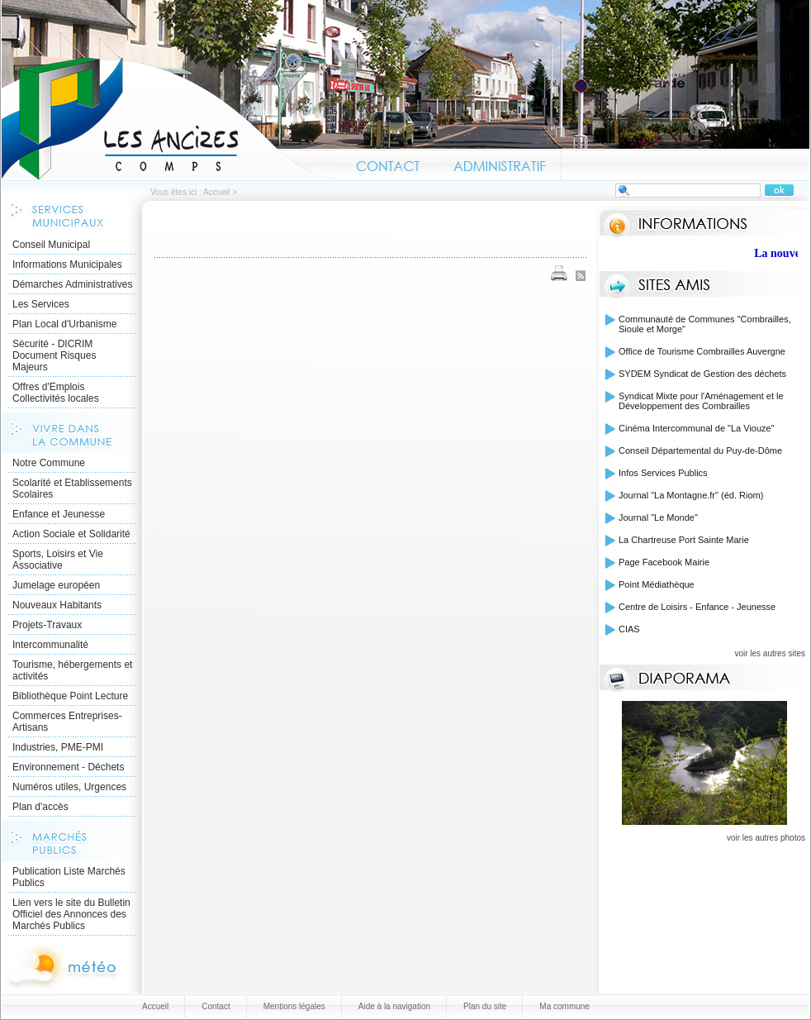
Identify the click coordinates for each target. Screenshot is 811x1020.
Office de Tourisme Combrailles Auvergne (702, 351)
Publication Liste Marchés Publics (69, 877)
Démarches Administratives (72, 284)
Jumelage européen (56, 585)
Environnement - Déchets (68, 767)
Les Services (40, 304)
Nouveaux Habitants (57, 605)
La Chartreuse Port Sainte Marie (684, 540)
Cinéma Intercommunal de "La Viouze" (697, 428)
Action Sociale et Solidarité (71, 534)
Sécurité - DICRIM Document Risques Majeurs (54, 355)
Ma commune (564, 1006)
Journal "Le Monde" (658, 517)
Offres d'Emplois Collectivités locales (55, 392)
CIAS (629, 629)
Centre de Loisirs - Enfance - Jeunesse (697, 607)
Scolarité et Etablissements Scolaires (72, 488)
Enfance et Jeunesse (58, 514)
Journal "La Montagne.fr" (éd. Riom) (691, 495)
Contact (388, 163)
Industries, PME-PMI (57, 747)
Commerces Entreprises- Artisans (67, 721)
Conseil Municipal (51, 244)
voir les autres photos (766, 837)
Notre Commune (48, 463)
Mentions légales (294, 1006)
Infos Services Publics (663, 473)
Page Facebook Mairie (664, 562)
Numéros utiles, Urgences (69, 787)
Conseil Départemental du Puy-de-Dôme (700, 450)
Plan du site (484, 1006)
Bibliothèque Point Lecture (70, 696)
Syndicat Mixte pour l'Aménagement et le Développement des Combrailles (701, 401)
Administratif (499, 163)
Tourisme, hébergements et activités (72, 670)
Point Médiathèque (657, 584)
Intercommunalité (50, 645)
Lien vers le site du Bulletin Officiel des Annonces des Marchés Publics (71, 914)
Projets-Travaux (47, 625)
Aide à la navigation (394, 1006)
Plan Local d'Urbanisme (64, 324)
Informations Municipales (67, 264)
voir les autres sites (769, 653)
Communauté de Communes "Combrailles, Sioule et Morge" (705, 324)
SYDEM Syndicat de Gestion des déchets (702, 374)
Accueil (171, 119)
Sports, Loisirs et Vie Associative (57, 559)
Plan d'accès (40, 807)
